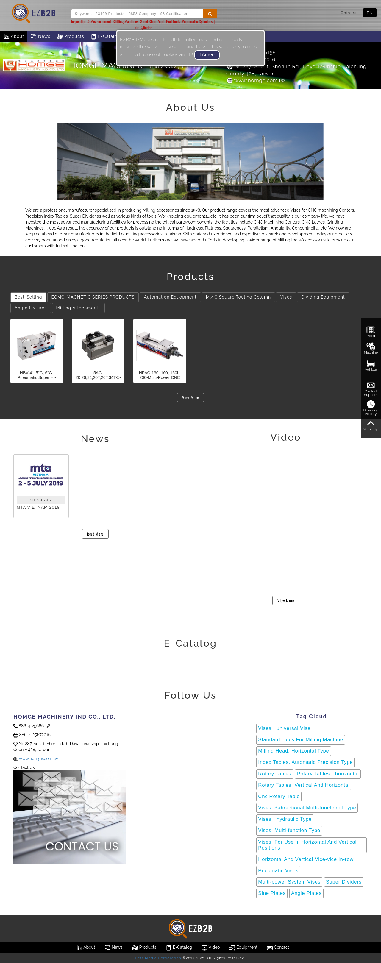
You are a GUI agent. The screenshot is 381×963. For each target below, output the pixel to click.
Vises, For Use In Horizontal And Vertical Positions (307, 845)
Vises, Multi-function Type (289, 830)
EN (370, 12)
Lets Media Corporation (158, 958)
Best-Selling (28, 297)
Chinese (349, 12)
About (13, 36)
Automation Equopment (170, 297)
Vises (286, 297)
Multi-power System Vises (289, 882)
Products (70, 36)
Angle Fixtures (31, 307)
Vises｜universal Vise (284, 728)
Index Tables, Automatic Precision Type (305, 762)
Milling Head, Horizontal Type (293, 751)
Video (210, 948)
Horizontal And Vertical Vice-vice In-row (306, 859)
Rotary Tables (274, 774)
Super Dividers (344, 882)
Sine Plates (272, 893)
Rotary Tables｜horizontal (328, 774)
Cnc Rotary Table (279, 796)
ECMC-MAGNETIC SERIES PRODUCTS (93, 297)
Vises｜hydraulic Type (285, 819)
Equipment (243, 948)
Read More (95, 534)
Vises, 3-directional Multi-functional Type (307, 808)
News (40, 36)
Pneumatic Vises (278, 870)
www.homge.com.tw (255, 80)
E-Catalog (105, 36)
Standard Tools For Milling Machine (300, 739)
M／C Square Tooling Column (238, 297)
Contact (277, 948)
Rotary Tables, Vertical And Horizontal (303, 785)
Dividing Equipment (323, 297)
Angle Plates (306, 893)
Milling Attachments (78, 307)
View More (190, 397)
